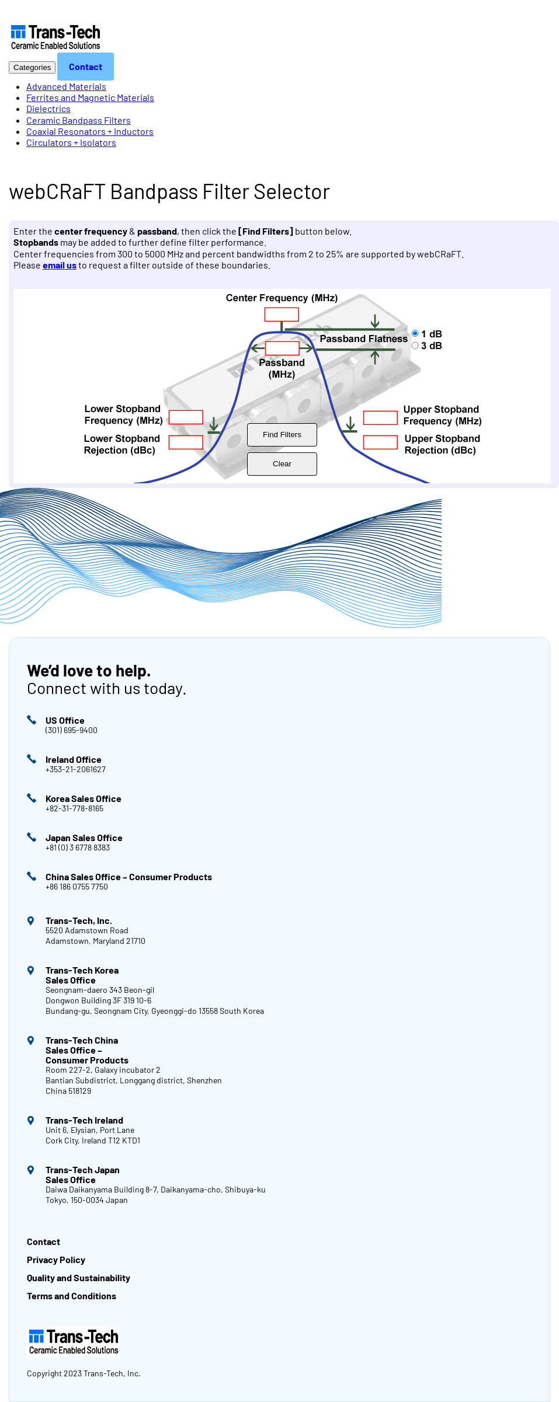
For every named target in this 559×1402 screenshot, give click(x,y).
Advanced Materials (66, 86)
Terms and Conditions (71, 1295)
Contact (85, 66)
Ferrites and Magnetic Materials (90, 97)
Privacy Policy (56, 1259)
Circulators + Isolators (71, 142)
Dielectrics (48, 108)
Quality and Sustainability (78, 1277)
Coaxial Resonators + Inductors (90, 131)
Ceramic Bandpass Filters (78, 119)
